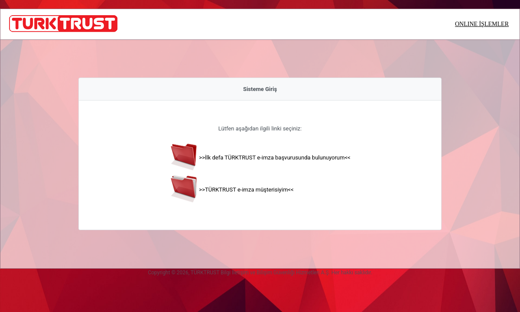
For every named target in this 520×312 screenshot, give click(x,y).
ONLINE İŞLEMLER (482, 24)
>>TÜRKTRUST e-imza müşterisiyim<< (246, 189)
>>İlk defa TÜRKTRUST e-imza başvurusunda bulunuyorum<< (274, 157)
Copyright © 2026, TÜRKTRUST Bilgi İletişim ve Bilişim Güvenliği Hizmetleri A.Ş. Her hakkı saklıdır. (260, 273)
